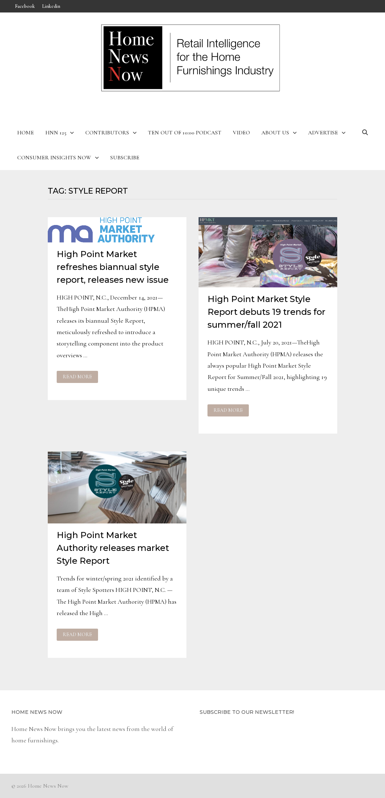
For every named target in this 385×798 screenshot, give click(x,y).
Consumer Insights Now (54, 157)
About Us (275, 132)
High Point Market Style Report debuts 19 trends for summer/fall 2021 (266, 312)
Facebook (25, 6)
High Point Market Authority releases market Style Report (113, 548)
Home (25, 132)
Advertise (323, 132)
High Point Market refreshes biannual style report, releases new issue (113, 267)
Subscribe (124, 157)
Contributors (107, 132)
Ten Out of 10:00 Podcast (184, 132)
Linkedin (51, 6)
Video (241, 132)
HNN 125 (55, 132)
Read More (77, 377)
